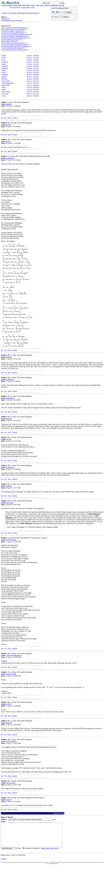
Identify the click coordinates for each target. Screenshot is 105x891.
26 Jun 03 (29, 55)
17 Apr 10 (29, 87)
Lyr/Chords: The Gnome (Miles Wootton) (12, 32)
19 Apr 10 (29, 93)
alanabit (3, 55)
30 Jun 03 (29, 79)
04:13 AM (36, 91)
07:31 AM (36, 64)
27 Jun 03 (29, 62)
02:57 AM (36, 76)
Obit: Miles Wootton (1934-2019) (10, 39)
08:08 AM (36, 85)
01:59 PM (35, 66)
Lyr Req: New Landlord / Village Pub (11, 31)
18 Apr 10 (29, 91)
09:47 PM (35, 79)
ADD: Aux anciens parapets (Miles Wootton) (13, 27)
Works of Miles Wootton (8, 41)
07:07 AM (36, 72)
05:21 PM (35, 70)
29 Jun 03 (29, 76)
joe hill (3, 57)
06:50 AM (36, 83)
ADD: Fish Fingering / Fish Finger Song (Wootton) (15, 46)
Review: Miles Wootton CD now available (13, 29)
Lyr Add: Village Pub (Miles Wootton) (11, 48)
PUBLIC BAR (5, 18)
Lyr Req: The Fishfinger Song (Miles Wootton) (14, 38)
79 (21, 39)
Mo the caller (5, 93)
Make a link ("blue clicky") (50, 874)
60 (31, 34)
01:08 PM (36, 87)
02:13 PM (35, 68)
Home (33, 7)
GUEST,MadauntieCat (7, 83)
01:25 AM (36, 62)
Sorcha (3, 59)
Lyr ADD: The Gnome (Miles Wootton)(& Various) (15, 34)
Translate (14, 117)
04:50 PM (35, 74)
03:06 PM (35, 55)
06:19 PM (36, 95)
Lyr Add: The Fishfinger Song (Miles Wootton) (14, 44)
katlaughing (4, 62)
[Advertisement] (64, 35)
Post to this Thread (15, 7)
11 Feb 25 (29, 95)
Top (5, 117)
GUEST (3, 87)
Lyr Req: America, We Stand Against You (12, 43)
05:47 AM (36, 81)
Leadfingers (4, 66)
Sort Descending (25, 7)
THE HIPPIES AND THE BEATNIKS (11, 20)
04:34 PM (36, 89)
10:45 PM (35, 59)
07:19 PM (35, 57)
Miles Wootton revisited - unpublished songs (13, 36)
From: (3, 104)
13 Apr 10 (29, 81)
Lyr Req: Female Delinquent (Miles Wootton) (13, 49)
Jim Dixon (4, 79)
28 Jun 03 (29, 72)
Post (2, 117)
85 (16, 41)
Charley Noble (5, 85)
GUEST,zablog (5, 81)
